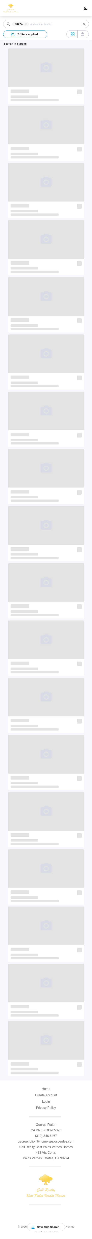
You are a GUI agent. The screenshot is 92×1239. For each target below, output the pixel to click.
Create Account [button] (46, 1095)
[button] (21, 24)
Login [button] (46, 1101)
